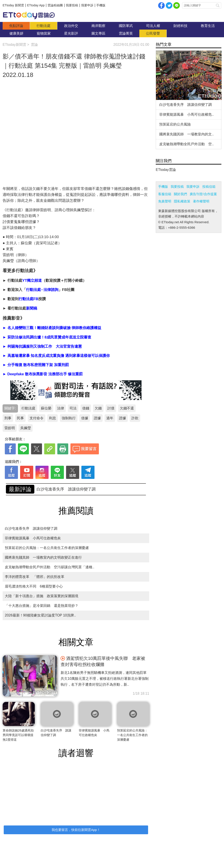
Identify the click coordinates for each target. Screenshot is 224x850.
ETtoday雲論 (166, 170)
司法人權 (153, 26)
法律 (60, 408)
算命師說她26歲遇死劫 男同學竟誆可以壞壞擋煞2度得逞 (20, 735)
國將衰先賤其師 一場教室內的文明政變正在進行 (43, 557)
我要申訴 (87, 5)
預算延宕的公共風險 (175, 124)
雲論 (31, 15)
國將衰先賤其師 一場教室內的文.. (186, 134)
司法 (73, 408)
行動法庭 (44, 26)
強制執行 (69, 418)
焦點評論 (16, 26)
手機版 (100, 5)
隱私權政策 (182, 201)
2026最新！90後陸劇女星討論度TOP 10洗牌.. (40, 615)
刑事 (7, 418)
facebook (161, 5)
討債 (110, 408)
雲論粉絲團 (55, 5)
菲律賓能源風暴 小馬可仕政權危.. (186, 114)
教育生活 (208, 26)
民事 (20, 418)
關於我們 (180, 194)
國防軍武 (126, 26)
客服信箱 (164, 194)
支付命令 (37, 418)
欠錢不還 (127, 408)
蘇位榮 (46, 408)
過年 (109, 418)
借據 (84, 418)
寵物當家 (44, 33)
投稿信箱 (208, 186)
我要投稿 (72, 5)
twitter (169, 5)
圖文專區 (98, 33)
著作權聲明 (201, 201)
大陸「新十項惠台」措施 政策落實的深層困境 (41, 596)
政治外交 (71, 26)
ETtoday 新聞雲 (13, 5)
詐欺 (134, 418)
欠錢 (98, 408)
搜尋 (217, 5)
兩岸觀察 (98, 26)
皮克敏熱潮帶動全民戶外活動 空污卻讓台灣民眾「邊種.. (49, 567)
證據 (97, 418)
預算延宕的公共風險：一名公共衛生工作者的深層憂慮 (84, 489)
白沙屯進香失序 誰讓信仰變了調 (31, 528)
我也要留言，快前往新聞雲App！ (76, 830)
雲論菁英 (126, 33)
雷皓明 (9, 428)
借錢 (85, 408)
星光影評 (71, 33)
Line (176, 5)
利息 (52, 418)
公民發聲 (153, 33)
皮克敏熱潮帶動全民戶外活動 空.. (186, 144)
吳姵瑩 (25, 428)
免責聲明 (164, 201)
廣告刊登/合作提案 (203, 194)
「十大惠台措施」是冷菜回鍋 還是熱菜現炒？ (41, 605)
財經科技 (180, 26)
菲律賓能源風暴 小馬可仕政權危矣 (33, 538)
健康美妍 (16, 33)
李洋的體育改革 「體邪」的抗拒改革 (34, 577)
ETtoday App (36, 5)
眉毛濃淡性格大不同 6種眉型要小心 (34, 586)
